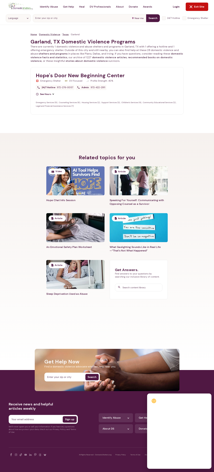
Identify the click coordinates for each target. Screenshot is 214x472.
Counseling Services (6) (70, 102)
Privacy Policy (120, 455)
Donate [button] (133, 6)
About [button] (120, 6)
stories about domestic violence (87, 61)
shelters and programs (53, 53)
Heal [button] (82, 6)
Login (176, 6)
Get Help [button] (68, 6)
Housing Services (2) (91, 102)
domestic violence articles (109, 57)
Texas (65, 34)
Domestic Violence (49, 34)
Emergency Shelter (198, 18)
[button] (45, 94)
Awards (147, 6)
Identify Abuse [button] (49, 6)
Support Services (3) (110, 102)
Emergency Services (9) (47, 102)
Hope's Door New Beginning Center (80, 75)
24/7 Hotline (173, 18)
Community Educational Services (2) (159, 102)
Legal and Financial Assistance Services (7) (55, 106)
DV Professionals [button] (100, 6)
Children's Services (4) (131, 102)
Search (153, 18)
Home (34, 34)
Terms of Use (135, 455)
